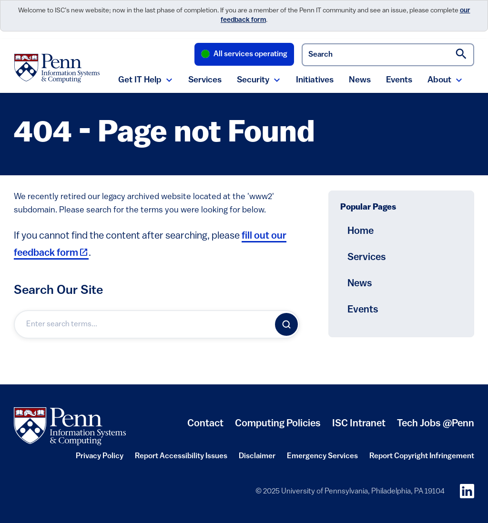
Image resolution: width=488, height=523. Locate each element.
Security (253, 80)
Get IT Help (140, 80)
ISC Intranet (359, 427)
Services (205, 80)
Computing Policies (278, 427)
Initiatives (315, 80)
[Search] (286, 324)
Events (399, 80)
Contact (205, 424)
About (439, 80)
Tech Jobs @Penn (435, 424)
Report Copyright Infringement (421, 459)
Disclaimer (257, 459)
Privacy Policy (99, 459)
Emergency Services (322, 459)
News (360, 80)
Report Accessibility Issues (181, 459)
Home (360, 231)
